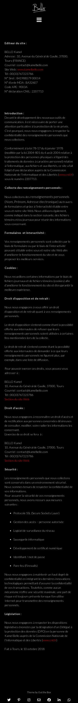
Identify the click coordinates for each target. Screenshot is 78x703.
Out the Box (44, 692)
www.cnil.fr (66, 174)
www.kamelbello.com (30, 69)
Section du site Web (17, 399)
